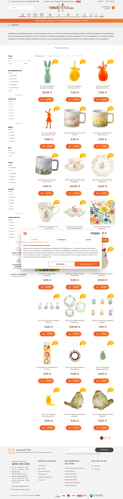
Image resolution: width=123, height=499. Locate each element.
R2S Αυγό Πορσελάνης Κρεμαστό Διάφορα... (102, 321)
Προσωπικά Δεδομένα (44, 471)
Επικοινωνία (41, 480)
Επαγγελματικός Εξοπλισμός (73, 482)
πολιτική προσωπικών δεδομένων (93, 453)
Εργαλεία (41, 15)
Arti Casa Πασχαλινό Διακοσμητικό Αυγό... (75, 87)
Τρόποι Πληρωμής (70, 471)
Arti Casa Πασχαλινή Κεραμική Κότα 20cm (102, 274)
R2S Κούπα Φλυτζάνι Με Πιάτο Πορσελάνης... (75, 180)
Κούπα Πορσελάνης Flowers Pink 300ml (75, 134)
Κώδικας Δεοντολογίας (71, 476)
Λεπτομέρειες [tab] (61, 239)
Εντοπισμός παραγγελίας (21, 489)
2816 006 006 (33, 1)
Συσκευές (77, 15)
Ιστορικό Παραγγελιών (71, 485)
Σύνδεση (100, 1)
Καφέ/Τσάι (59, 15)
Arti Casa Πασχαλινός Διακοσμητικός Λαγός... (47, 87)
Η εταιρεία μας (42, 465)
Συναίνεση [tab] (34, 239)
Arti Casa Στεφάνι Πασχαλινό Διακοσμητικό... (74, 368)
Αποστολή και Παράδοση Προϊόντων (75, 468)
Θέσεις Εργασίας (42, 474)
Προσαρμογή (61, 264)
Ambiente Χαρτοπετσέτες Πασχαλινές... (102, 227)
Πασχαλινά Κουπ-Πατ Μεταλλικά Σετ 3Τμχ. (47, 368)
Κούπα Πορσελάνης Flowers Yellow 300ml (102, 134)
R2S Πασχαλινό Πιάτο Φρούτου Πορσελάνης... (102, 180)
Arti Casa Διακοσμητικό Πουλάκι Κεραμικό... (74, 415)
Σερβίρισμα (35, 15)
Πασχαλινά (22, 15)
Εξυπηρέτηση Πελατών (71, 479)
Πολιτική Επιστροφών (71, 474)
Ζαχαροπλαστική (50, 15)
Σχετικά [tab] (88, 239)
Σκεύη (29, 15)
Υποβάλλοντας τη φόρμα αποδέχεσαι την (83, 453)
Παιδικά (96, 15)
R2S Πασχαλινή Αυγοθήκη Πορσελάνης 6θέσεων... (74, 227)
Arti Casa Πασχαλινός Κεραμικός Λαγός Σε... (48, 321)
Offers (102, 15)
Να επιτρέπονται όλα (87, 264)
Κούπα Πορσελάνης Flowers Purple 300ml (47, 180)
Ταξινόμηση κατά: (39, 56)
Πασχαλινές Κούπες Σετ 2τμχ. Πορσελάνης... (74, 274)
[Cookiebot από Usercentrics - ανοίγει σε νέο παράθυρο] (92, 233)
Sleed (38, 495)
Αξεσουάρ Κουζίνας (68, 15)
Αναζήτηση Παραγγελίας (44, 477)
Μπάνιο (91, 15)
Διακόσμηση (84, 15)
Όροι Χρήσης (41, 468)
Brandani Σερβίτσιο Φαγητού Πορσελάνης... (74, 321)
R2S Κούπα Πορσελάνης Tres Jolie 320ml (48, 227)
